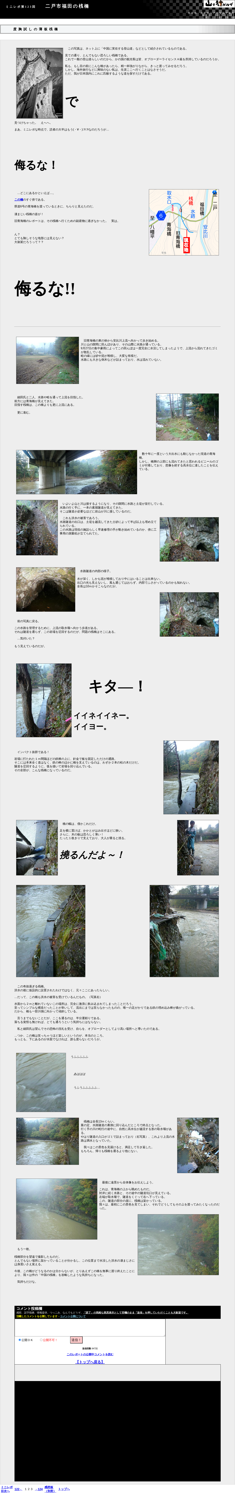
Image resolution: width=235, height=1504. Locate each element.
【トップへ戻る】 (90, 1362)
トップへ (64, 1489)
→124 (39, 1489)
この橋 (18, 199)
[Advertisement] (81, 1373)
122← (18, 1489)
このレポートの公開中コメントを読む (90, 1354)
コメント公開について (73, 1316)
